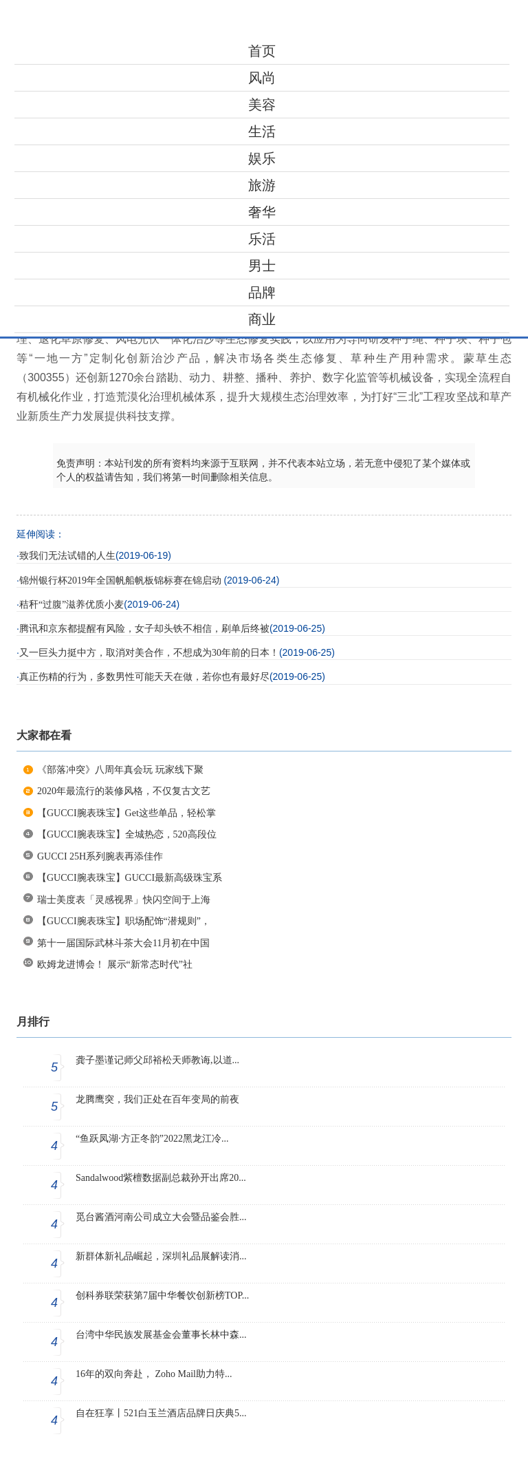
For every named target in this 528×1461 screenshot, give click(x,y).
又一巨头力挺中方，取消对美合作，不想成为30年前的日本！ (149, 653)
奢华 (262, 212)
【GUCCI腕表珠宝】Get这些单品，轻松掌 (126, 813)
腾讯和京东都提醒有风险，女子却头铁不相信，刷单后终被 (144, 628)
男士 (262, 265)
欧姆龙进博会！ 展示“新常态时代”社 (114, 964)
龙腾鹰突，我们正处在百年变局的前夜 (157, 1099)
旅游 (262, 185)
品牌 (262, 292)
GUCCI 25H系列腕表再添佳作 (100, 856)
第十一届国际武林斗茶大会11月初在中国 (123, 943)
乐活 (262, 238)
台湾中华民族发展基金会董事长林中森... (161, 1335)
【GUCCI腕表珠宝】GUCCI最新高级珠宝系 (129, 878)
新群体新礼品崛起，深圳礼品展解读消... (161, 1256)
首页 (262, 50)
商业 (262, 319)
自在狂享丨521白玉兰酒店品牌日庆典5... (161, 1413)
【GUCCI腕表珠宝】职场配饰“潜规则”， (123, 921)
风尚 (262, 77)
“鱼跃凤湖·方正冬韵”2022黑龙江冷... (152, 1138)
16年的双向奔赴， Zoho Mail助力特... (154, 1374)
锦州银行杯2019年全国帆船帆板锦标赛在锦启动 (121, 580)
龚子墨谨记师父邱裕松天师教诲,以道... (157, 1060)
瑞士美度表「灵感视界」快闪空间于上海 (123, 900)
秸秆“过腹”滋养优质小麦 (71, 604)
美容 (262, 104)
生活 (262, 131)
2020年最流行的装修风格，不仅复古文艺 (123, 791)
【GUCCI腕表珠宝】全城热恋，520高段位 (127, 834)
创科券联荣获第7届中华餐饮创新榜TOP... (162, 1295)
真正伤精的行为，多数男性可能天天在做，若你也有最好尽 (144, 677)
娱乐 (262, 158)
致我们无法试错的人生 (67, 556)
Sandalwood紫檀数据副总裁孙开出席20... (161, 1178)
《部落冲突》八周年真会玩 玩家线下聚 (120, 770)
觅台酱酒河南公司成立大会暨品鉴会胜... (161, 1217)
